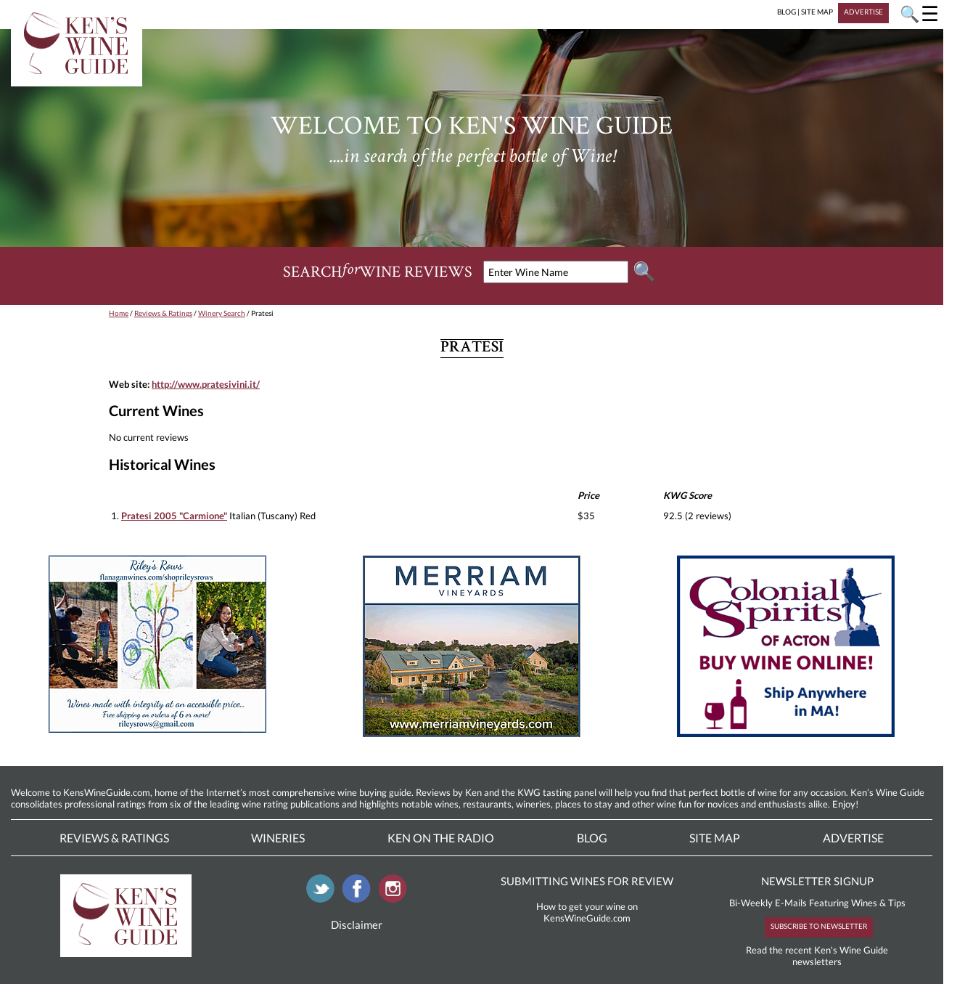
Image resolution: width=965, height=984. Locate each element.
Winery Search (221, 313)
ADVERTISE (863, 11)
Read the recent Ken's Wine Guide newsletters (817, 955)
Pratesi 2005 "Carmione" (174, 515)
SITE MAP (817, 11)
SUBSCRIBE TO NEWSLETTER (819, 926)
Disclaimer (356, 924)
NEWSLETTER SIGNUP (817, 880)
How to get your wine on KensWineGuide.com (587, 912)
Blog (592, 838)
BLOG (786, 11)
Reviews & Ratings (163, 313)
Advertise (853, 838)
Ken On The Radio (440, 838)
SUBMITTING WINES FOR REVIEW (587, 880)
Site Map (714, 838)
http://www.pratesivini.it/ (206, 384)
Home (118, 313)
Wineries (278, 838)
